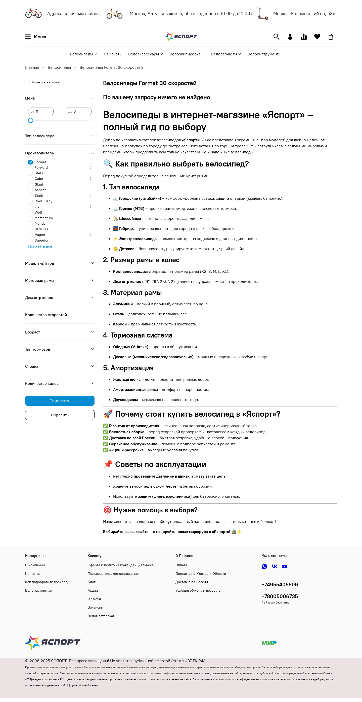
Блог (92, 582)
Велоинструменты (267, 53)
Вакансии (95, 607)
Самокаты (113, 53)
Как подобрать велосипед (46, 582)
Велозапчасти (226, 53)
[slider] (30, 120)
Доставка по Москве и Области (200, 573)
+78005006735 (279, 596)
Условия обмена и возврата (197, 590)
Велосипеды (84, 53)
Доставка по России (191, 582)
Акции (93, 590)
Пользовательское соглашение (113, 573)
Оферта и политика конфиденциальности (121, 565)
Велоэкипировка (187, 53)
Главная (32, 67)
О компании (35, 565)
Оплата (181, 565)
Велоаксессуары (146, 53)
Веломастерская (38, 590)
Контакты (32, 573)
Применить (60, 400)
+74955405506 (279, 584)
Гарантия (95, 599)
